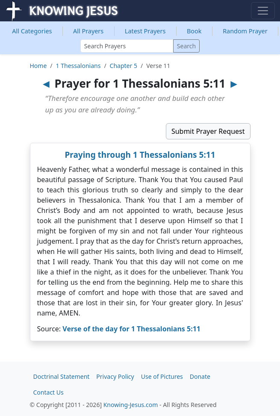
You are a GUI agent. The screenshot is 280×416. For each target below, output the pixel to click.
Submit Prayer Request (208, 131)
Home (38, 66)
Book (194, 31)
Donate (200, 376)
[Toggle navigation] (263, 10)
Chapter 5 (123, 66)
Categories (32, 31)
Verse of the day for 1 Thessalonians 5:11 (131, 328)
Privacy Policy (115, 376)
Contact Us (48, 392)
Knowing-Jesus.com (130, 405)
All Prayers (88, 31)
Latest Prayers (145, 31)
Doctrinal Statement (61, 376)
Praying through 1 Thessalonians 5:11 (140, 154)
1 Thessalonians (78, 66)
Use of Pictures (162, 376)
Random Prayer (245, 31)
